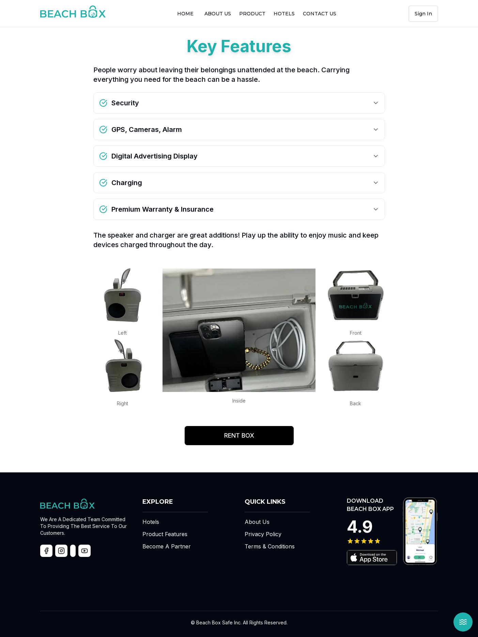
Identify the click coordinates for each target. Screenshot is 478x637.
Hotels (284, 14)
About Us (257, 521)
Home (185, 14)
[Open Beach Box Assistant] (463, 622)
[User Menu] (423, 13)
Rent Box (239, 435)
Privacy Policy (263, 534)
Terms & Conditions (270, 546)
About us (217, 14)
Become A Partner (166, 546)
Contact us (319, 14)
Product (252, 14)
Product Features (164, 534)
